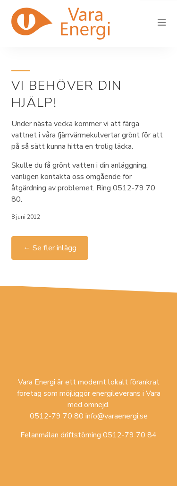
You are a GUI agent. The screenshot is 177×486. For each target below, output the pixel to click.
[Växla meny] (161, 23)
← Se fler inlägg (49, 248)
